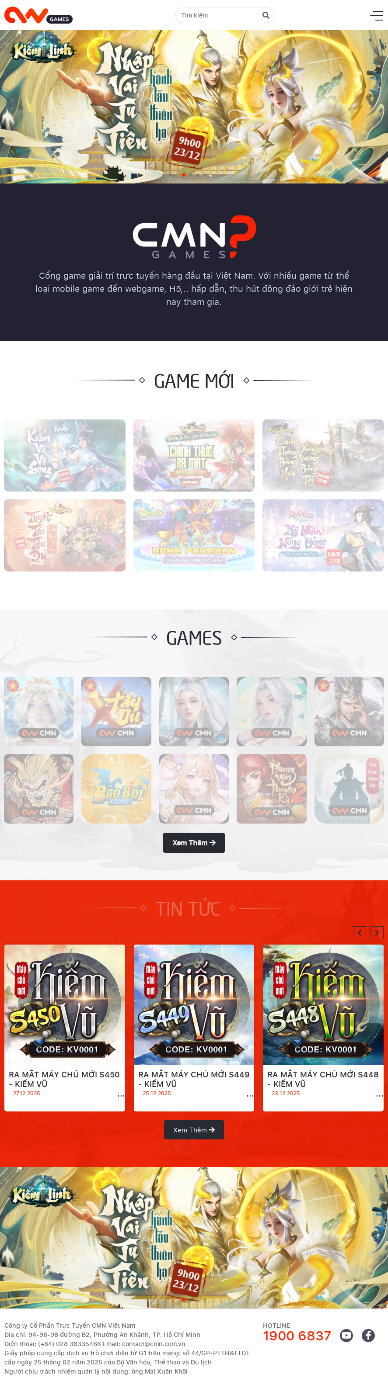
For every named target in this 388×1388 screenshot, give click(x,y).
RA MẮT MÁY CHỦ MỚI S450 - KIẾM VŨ (65, 1084)
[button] (359, 932)
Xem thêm (194, 843)
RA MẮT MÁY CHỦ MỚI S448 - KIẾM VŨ (323, 1084)
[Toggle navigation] (377, 15)
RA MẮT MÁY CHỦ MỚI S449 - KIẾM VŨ (194, 1084)
